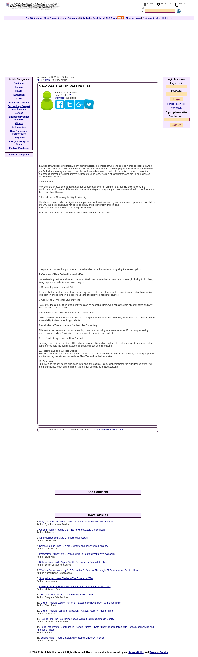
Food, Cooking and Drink (19, 143)
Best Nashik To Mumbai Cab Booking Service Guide (67, 594)
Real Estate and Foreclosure (18, 132)
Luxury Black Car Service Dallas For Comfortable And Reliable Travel (74, 586)
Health (19, 91)
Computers (19, 137)
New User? (176, 107)
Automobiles (19, 127)
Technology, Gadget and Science (19, 107)
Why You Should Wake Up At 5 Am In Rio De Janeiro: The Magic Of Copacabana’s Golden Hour (88, 570)
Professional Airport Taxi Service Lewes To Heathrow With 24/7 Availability (77, 554)
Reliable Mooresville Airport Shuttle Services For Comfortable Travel (74, 562)
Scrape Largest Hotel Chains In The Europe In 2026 (66, 578)
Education (19, 94)
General (19, 87)
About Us (166, 4)
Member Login (133, 18)
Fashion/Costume (19, 148)
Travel (48, 80)
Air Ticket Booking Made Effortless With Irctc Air (63, 537)
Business (19, 83)
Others (19, 123)
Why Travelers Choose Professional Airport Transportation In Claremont (76, 521)
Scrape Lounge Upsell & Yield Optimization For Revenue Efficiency (73, 546)
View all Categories (19, 154)
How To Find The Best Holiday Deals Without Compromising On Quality (77, 619)
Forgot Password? (176, 104)
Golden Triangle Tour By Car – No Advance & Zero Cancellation (72, 529)
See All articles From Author (108, 429)
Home (150, 4)
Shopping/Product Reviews (19, 118)
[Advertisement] (99, 47)
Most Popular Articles (55, 18)
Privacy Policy (136, 652)
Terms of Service (159, 652)
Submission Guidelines (92, 18)
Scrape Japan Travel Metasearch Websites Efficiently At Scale (72, 638)
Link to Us (167, 18)
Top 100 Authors (34, 18)
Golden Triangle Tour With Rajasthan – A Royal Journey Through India (77, 610)
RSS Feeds (115, 18)
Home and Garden (19, 102)
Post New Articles (151, 18)
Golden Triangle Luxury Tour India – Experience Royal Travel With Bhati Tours (81, 602)
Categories (73, 18)
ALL (39, 80)
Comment (60, 98)
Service (19, 113)
